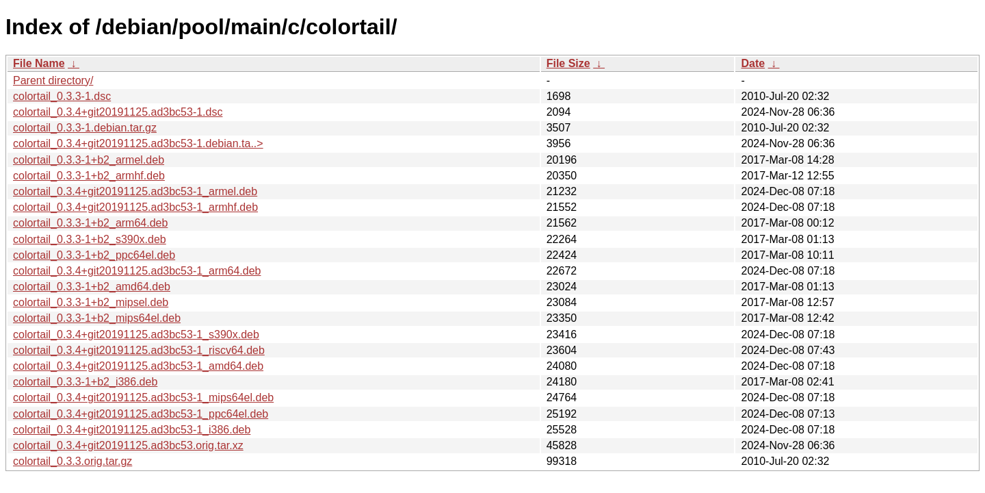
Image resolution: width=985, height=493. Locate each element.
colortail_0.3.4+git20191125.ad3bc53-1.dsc (117, 112)
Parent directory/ (53, 80)
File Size (568, 63)
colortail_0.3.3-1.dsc (62, 96)
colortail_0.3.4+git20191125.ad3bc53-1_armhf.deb (135, 207)
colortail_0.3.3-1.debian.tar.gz (85, 128)
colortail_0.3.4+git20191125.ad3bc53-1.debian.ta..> (138, 143)
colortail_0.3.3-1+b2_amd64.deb (91, 286)
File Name (39, 63)
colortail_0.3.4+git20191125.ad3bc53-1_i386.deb (131, 429)
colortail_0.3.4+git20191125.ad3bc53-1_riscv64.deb (139, 350)
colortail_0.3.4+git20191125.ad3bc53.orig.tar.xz (128, 445)
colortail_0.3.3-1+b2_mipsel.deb (90, 302)
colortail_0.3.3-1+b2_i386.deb (85, 382)
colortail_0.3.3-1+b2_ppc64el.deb (94, 255)
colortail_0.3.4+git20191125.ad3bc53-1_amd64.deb (138, 366)
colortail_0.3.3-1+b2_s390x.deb (89, 239)
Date (753, 63)
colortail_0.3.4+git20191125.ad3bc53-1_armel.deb (135, 191)
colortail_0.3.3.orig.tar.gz (72, 461)
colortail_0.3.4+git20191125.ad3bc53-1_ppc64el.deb (140, 414)
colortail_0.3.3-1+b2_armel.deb (88, 160)
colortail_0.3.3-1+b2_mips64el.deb (97, 318)
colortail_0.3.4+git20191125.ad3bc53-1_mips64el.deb (143, 397)
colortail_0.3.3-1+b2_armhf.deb (89, 175)
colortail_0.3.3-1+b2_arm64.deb (90, 223)
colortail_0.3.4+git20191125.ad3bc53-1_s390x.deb (136, 334)
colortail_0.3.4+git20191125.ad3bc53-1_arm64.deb (137, 271)
